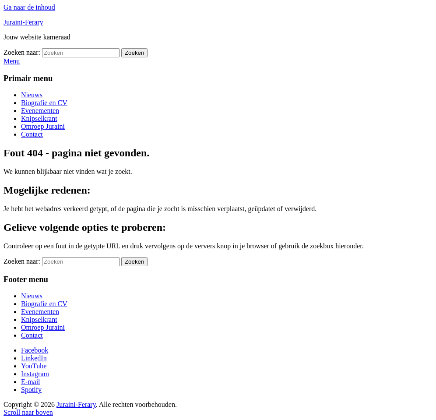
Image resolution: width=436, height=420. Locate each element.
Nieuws (31, 95)
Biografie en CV (44, 102)
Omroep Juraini (43, 126)
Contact (32, 134)
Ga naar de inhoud (29, 7)
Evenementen (40, 110)
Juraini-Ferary (23, 22)
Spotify (31, 389)
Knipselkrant (39, 118)
